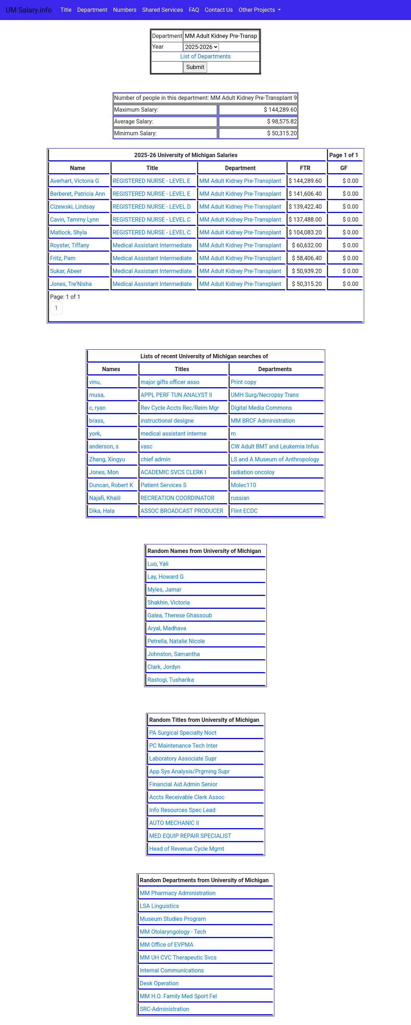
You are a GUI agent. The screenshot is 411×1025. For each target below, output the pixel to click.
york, (95, 433)
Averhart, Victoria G (74, 181)
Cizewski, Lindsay (72, 206)
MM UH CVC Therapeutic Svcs (178, 957)
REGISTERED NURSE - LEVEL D (152, 206)
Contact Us (219, 9)
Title (66, 9)
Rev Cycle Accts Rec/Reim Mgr (180, 407)
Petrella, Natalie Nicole (176, 641)
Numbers (124, 9)
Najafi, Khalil (105, 498)
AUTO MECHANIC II (174, 823)
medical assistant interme (173, 433)
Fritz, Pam (62, 258)
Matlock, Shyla (68, 232)
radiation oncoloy (252, 472)
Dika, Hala (101, 510)
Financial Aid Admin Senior (183, 784)
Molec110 (243, 485)
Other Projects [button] (258, 9)
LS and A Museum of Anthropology (275, 459)
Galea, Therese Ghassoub (179, 615)
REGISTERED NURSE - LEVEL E (151, 181)
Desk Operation (159, 983)
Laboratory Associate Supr (182, 758)
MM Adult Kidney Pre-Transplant (240, 181)
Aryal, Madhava (166, 628)
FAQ (194, 9)
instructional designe (167, 420)
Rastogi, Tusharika (170, 679)
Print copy (243, 382)
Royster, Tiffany (69, 245)
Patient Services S (163, 485)
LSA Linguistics (159, 906)
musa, (96, 395)
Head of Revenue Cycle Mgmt (186, 848)
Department (92, 9)
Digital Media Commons (261, 407)
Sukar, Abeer (66, 271)
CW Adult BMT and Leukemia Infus (275, 446)
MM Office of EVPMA (167, 944)
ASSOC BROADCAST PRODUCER (182, 510)
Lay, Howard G (165, 576)
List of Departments (205, 56)
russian (240, 498)
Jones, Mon (104, 472)
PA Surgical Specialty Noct (182, 732)
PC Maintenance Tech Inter (183, 745)
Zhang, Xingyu (107, 459)
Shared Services (162, 9)
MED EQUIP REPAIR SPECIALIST (190, 835)
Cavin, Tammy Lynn (74, 219)
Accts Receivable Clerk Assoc (186, 797)
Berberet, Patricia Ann (77, 193)
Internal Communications (172, 970)
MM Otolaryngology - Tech (173, 931)
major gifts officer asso (170, 382)
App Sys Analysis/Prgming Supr (189, 771)
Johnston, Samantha (173, 654)
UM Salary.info (29, 10)
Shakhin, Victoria (168, 602)
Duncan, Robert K (111, 485)
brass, (96, 420)
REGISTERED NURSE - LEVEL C (152, 219)
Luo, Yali (157, 563)
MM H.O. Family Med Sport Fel (178, 996)
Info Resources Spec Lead (182, 810)
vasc (146, 446)
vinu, (95, 382)
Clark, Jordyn (163, 667)
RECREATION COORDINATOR (177, 498)
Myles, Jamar (164, 589)
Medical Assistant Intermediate (152, 245)
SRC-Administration (165, 1009)
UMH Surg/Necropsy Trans (265, 395)
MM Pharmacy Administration (178, 893)
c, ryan (97, 407)
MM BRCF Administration (263, 420)
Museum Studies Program (173, 918)
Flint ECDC (244, 510)
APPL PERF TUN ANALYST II (176, 395)
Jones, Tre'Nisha (71, 284)
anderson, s (103, 446)
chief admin (156, 459)
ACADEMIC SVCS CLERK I (173, 472)
